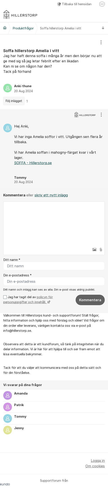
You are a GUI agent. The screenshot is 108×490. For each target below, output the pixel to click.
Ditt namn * (11, 260)
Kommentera (90, 300)
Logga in (98, 460)
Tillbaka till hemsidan (74, 4)
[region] (54, 71)
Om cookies (95, 466)
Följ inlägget (14, 101)
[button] (94, 249)
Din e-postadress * (17, 275)
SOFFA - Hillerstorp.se (33, 163)
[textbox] (54, 223)
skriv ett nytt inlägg (51, 195)
